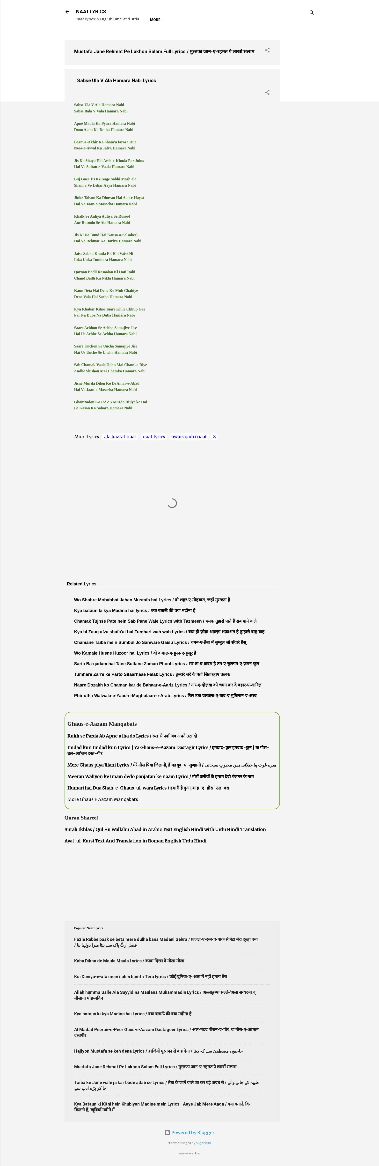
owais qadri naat (189, 436)
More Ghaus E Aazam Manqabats (102, 799)
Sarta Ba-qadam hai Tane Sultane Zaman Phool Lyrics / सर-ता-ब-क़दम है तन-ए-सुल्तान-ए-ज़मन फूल (166, 663)
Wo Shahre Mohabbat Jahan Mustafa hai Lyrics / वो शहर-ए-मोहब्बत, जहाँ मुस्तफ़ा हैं (152, 600)
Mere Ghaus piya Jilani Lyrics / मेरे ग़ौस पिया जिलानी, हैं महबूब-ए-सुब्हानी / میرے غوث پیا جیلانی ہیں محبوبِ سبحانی (171, 765)
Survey (238, 20)
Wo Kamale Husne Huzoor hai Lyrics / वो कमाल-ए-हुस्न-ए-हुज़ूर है (135, 653)
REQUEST (177, 20)
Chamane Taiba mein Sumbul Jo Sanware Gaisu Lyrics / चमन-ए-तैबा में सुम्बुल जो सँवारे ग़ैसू (160, 642)
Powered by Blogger (189, 1132)
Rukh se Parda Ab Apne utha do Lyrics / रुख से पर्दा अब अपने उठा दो (132, 736)
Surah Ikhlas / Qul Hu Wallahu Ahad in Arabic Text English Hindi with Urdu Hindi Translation (165, 829)
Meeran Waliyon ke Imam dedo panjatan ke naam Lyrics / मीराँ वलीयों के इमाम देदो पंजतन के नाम (160, 776)
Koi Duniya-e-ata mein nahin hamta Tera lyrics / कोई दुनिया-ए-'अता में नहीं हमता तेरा (150, 976)
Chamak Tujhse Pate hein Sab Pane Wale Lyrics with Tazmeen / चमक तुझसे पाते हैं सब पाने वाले (165, 621)
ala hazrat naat (120, 436)
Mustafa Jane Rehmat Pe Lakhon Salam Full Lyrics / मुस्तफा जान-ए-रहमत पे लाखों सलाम (164, 51)
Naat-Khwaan (208, 20)
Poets (260, 20)
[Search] (312, 13)
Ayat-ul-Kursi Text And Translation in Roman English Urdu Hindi (135, 841)
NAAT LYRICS (91, 12)
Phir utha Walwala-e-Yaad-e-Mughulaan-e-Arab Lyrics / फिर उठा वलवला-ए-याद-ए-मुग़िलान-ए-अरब (165, 695)
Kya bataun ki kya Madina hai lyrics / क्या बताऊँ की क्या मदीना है (134, 610)
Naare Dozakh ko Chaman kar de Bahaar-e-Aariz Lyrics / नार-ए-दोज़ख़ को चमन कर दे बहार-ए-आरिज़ (168, 685)
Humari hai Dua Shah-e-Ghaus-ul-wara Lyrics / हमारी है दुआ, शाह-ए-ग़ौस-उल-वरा (148, 788)
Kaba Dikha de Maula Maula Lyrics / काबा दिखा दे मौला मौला (129, 960)
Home (155, 20)
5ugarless (203, 1143)
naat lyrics (154, 436)
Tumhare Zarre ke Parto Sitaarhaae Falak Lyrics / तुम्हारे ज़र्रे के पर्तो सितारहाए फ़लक (152, 674)
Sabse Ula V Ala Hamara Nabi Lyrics (116, 80)
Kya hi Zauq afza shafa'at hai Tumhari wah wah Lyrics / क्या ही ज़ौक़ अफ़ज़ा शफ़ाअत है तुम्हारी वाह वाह (169, 631)
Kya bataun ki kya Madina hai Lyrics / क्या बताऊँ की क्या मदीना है (132, 1013)
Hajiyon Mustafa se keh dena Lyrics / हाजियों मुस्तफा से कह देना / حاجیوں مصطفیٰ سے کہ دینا (158, 1051)
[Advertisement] (299, 108)
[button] (267, 50)
